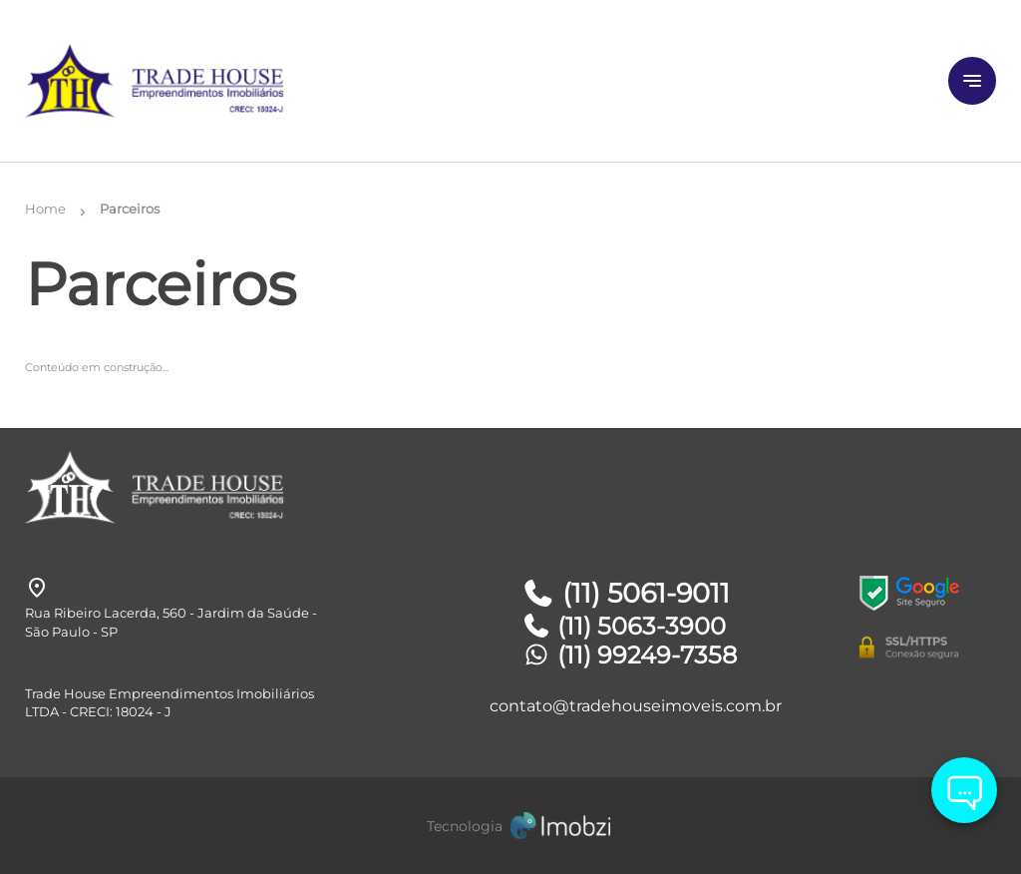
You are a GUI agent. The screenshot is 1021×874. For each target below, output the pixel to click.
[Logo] (187, 81)
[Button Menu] (972, 81)
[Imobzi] (510, 825)
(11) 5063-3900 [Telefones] (623, 626)
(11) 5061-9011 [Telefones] (625, 593)
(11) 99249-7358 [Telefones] (629, 655)
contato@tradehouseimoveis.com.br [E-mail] (636, 705)
